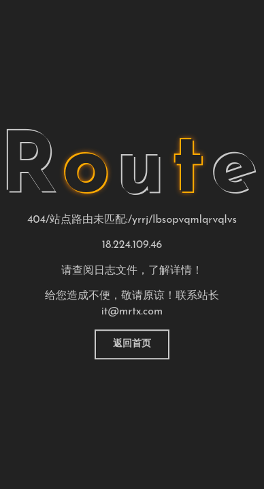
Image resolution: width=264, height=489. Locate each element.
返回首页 (132, 344)
